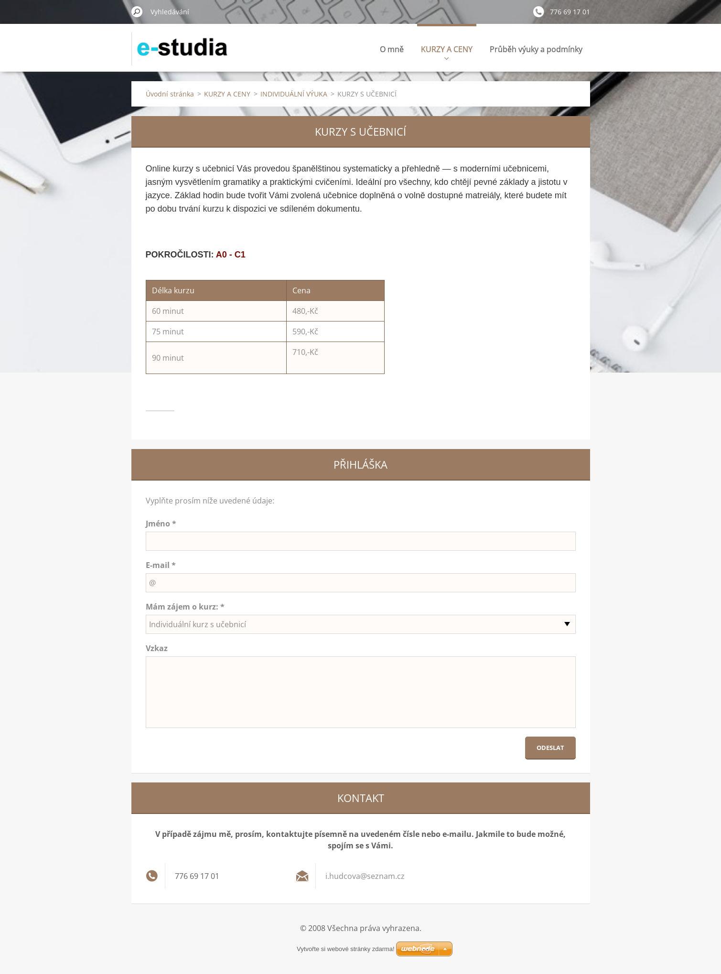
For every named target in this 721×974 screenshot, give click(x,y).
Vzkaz (157, 648)
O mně (392, 49)
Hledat (137, 11)
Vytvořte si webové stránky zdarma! (346, 949)
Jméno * (161, 523)
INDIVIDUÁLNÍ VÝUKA (293, 93)
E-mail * (161, 565)
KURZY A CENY (446, 52)
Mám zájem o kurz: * (185, 606)
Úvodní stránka (170, 93)
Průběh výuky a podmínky (536, 49)
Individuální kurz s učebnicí (197, 624)
